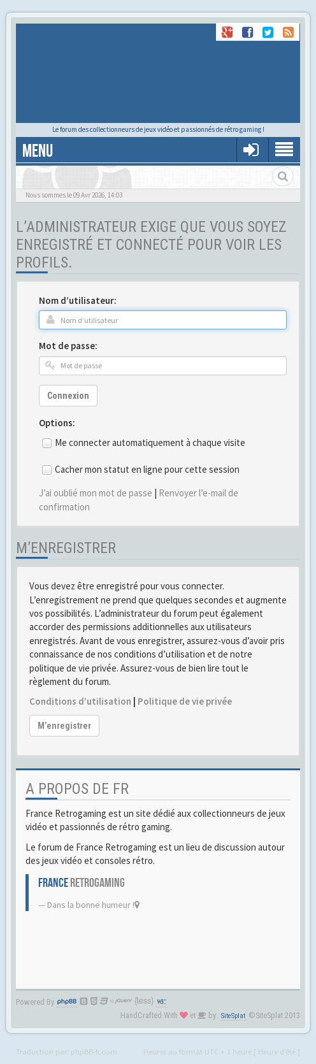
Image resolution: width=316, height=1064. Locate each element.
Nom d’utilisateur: (78, 300)
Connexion (68, 396)
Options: (57, 423)
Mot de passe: (68, 346)
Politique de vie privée (185, 701)
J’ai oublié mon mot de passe (95, 493)
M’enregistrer (64, 726)
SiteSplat (233, 1016)
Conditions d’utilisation (80, 701)
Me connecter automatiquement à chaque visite (150, 442)
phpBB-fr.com (94, 1051)
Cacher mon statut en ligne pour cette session (147, 469)
